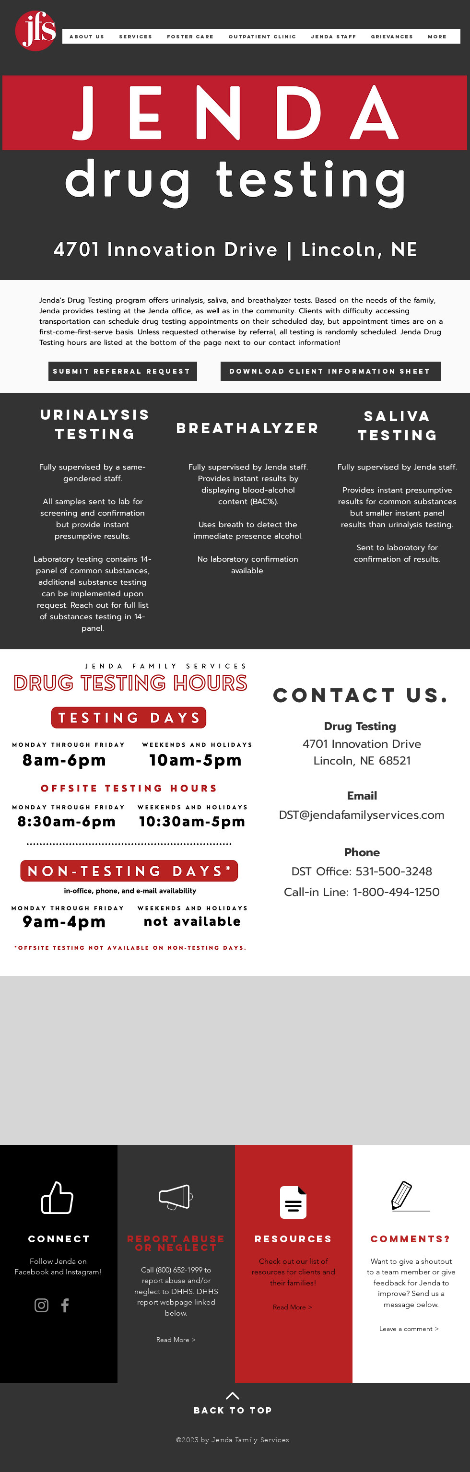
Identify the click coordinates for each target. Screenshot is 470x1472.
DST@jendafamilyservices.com (362, 815)
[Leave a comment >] (409, 1328)
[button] (136, 40)
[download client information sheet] (331, 371)
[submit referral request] (122, 371)
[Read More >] (176, 1339)
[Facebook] (65, 1305)
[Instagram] (41, 1305)
